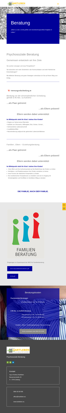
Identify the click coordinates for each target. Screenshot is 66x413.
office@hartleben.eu (19, 395)
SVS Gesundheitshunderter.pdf (20, 268)
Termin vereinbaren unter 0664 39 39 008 (33, 330)
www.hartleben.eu (18, 400)
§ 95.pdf (13, 275)
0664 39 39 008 (18, 390)
